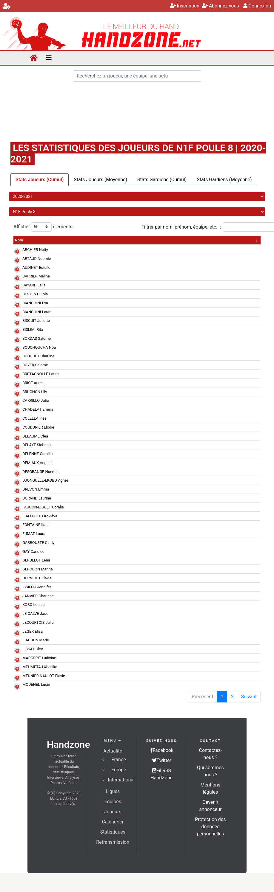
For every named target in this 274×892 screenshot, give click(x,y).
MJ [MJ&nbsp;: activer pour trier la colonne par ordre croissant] (108, 240)
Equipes (112, 801)
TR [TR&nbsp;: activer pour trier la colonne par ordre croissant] (121, 240)
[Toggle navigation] (49, 57)
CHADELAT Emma (37, 409)
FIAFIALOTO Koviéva (39, 516)
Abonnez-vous (220, 6)
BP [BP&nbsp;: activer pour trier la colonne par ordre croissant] (226, 240)
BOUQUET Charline (38, 356)
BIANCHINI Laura (37, 312)
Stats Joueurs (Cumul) (40, 179)
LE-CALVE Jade (35, 613)
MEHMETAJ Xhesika (39, 667)
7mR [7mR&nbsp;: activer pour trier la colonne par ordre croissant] (160, 240)
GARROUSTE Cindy (38, 542)
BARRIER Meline (36, 276)
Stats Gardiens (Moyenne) (224, 179)
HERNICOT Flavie (37, 578)
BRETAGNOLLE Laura (40, 374)
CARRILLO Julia (35, 400)
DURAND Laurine (36, 498)
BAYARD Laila (34, 285)
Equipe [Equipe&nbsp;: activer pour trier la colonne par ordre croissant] (78, 240)
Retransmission (112, 842)
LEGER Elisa (32, 631)
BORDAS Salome (36, 338)
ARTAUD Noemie (36, 258)
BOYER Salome (35, 365)
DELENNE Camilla (37, 454)
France (119, 759)
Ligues (113, 791)
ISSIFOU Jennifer (36, 587)
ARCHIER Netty (35, 249)
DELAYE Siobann (36, 445)
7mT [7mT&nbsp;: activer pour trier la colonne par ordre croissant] (177, 240)
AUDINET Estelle (36, 267)
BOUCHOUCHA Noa (39, 347)
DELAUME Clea (35, 436)
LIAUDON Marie (35, 640)
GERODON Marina (37, 569)
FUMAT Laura (33, 533)
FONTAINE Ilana (36, 524)
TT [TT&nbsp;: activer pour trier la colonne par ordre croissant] (135, 240)
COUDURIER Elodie (38, 427)
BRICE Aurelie (33, 383)
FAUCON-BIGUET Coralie (43, 507)
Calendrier (113, 822)
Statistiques (112, 832)
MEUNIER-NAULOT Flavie (43, 676)
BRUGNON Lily (34, 392)
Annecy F (79, 312)
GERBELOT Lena (36, 560)
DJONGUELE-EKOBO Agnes (45, 480)
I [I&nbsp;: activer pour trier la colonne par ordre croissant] (214, 240)
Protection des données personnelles (210, 827)
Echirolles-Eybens (86, 392)
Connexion (257, 6)
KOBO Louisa (33, 604)
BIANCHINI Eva (35, 303)
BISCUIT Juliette (36, 320)
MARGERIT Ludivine (39, 658)
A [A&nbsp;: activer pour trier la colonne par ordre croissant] (238, 240)
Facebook (161, 750)
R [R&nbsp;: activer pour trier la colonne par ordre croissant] (259, 240)
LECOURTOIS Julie (38, 622)
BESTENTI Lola (35, 294)
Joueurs (112, 812)
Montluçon (81, 276)
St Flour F (80, 267)
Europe (118, 769)
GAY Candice (33, 551)
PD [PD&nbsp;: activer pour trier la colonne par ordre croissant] (203, 240)
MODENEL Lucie (36, 684)
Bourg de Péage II (86, 249)
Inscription (184, 6)
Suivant (249, 696)
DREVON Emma (35, 489)
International (121, 780)
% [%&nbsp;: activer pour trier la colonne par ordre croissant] (147, 240)
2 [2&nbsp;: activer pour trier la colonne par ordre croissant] (248, 240)
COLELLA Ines (34, 418)
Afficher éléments (43, 227)
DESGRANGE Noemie (40, 471)
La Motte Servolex (87, 294)
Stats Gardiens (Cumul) (162, 179)
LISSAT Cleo (32, 649)
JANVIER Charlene (38, 596)
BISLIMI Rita (32, 329)
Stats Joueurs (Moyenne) (100, 179)
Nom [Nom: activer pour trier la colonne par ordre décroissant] (19, 240)
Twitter (161, 760)
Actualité (112, 751)
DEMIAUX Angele (36, 462)
